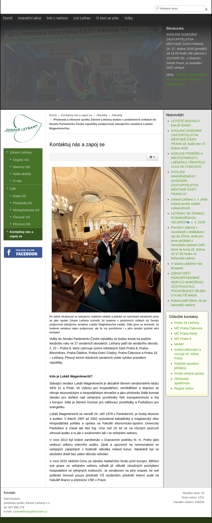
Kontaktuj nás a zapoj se (76, 135)
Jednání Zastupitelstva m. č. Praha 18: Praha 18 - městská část (186, 79)
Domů (53, 135)
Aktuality (102, 135)
